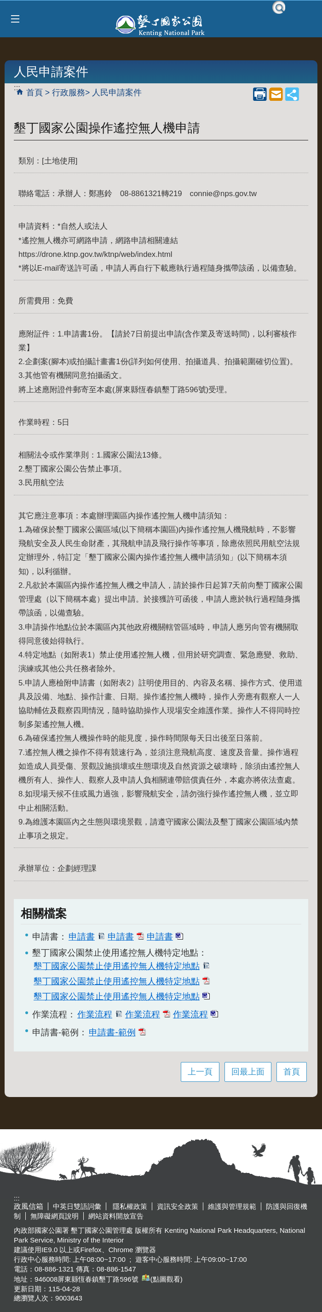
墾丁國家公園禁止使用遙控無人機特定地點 (122, 966)
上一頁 (200, 1071)
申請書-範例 (117, 1032)
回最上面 (247, 1071)
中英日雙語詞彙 (77, 1206)
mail (276, 94)
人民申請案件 (117, 92)
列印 (260, 94)
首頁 (34, 92)
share (292, 94)
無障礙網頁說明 (54, 1216)
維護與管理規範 (232, 1206)
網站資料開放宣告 (116, 1216)
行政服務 (68, 92)
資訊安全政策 (177, 1206)
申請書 (87, 936)
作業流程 (99, 1014)
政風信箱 (28, 1206)
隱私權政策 (129, 1206)
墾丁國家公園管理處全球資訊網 (161, 24)
